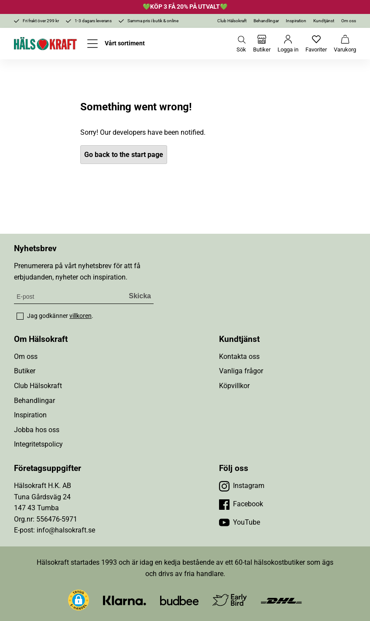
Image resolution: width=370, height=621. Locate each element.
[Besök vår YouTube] (239, 522)
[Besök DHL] (281, 600)
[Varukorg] (345, 43)
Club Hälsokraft (232, 20)
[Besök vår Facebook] (241, 504)
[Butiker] (262, 43)
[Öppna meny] (116, 43)
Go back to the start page (123, 154)
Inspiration (296, 20)
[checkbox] (20, 316)
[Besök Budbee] (179, 600)
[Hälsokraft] (45, 43)
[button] (78, 600)
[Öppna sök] (241, 43)
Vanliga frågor (241, 371)
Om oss (348, 20)
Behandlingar (266, 20)
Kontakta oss (239, 356)
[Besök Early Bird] (229, 599)
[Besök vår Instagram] (241, 485)
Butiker (24, 371)
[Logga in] (288, 43)
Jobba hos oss (36, 430)
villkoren (80, 315)
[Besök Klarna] (124, 600)
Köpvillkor (234, 386)
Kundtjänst (323, 20)
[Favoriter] (316, 43)
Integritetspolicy (38, 444)
